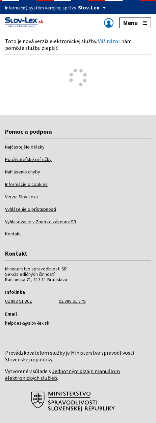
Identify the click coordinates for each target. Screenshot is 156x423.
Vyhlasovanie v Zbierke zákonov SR (40, 222)
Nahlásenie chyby (22, 172)
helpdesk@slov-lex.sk (27, 323)
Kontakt (13, 234)
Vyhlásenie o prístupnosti (30, 209)
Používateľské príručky (28, 159)
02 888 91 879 (72, 301)
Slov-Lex (92, 7)
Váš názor (109, 41)
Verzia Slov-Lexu (21, 197)
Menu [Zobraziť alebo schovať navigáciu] (135, 23)
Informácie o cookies (26, 184)
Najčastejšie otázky (25, 147)
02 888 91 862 (18, 301)
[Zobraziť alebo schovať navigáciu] (108, 22)
